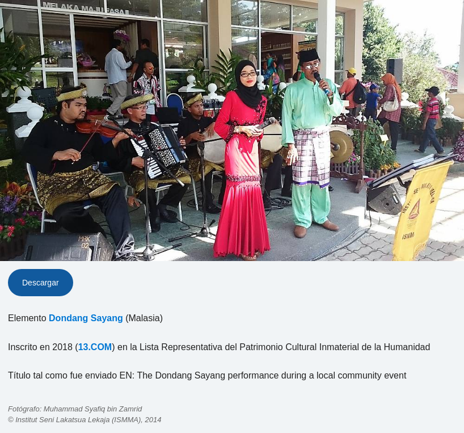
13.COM (95, 347)
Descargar (40, 282)
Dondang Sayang (86, 318)
